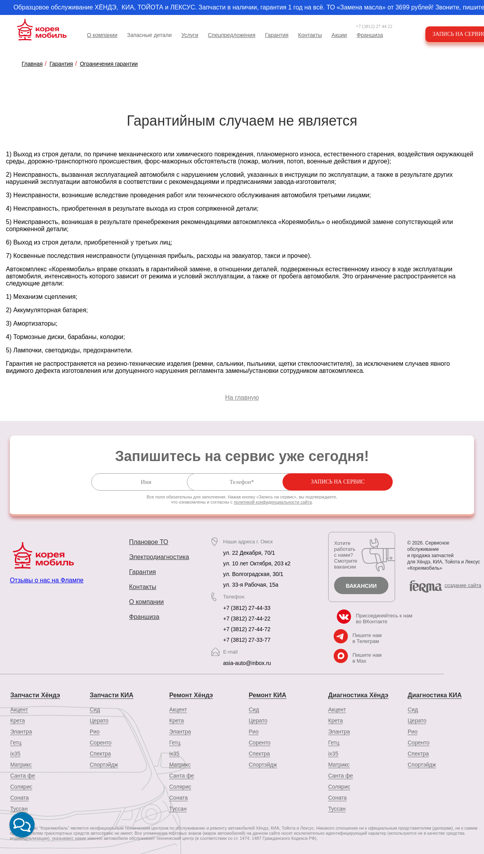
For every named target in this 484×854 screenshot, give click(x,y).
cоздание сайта (463, 585)
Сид (95, 709)
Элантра (21, 731)
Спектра (100, 753)
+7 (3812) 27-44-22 (246, 618)
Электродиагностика (159, 557)
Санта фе (22, 775)
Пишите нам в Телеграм (367, 638)
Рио (95, 731)
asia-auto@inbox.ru (247, 663)
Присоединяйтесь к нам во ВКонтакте (384, 618)
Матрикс (21, 764)
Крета (17, 720)
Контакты (310, 35)
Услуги (189, 35)
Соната (19, 797)
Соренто (100, 742)
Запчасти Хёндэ (35, 694)
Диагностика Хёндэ (358, 694)
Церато (99, 720)
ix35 (15, 753)
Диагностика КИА (435, 694)
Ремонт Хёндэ (191, 694)
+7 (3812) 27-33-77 (246, 640)
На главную (242, 397)
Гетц (15, 742)
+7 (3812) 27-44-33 (246, 608)
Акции (339, 35)
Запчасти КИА (111, 694)
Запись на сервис (371, 482)
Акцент (19, 709)
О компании (102, 35)
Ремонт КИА (267, 694)
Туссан (178, 808)
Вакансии (361, 586)
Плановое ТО (148, 542)
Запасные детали (149, 35)
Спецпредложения (231, 35)
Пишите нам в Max (367, 658)
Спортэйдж (104, 764)
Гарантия (276, 35)
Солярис (21, 786)
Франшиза (370, 35)
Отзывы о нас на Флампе (46, 580)
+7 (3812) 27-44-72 (246, 629)
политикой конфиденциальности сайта (273, 502)
